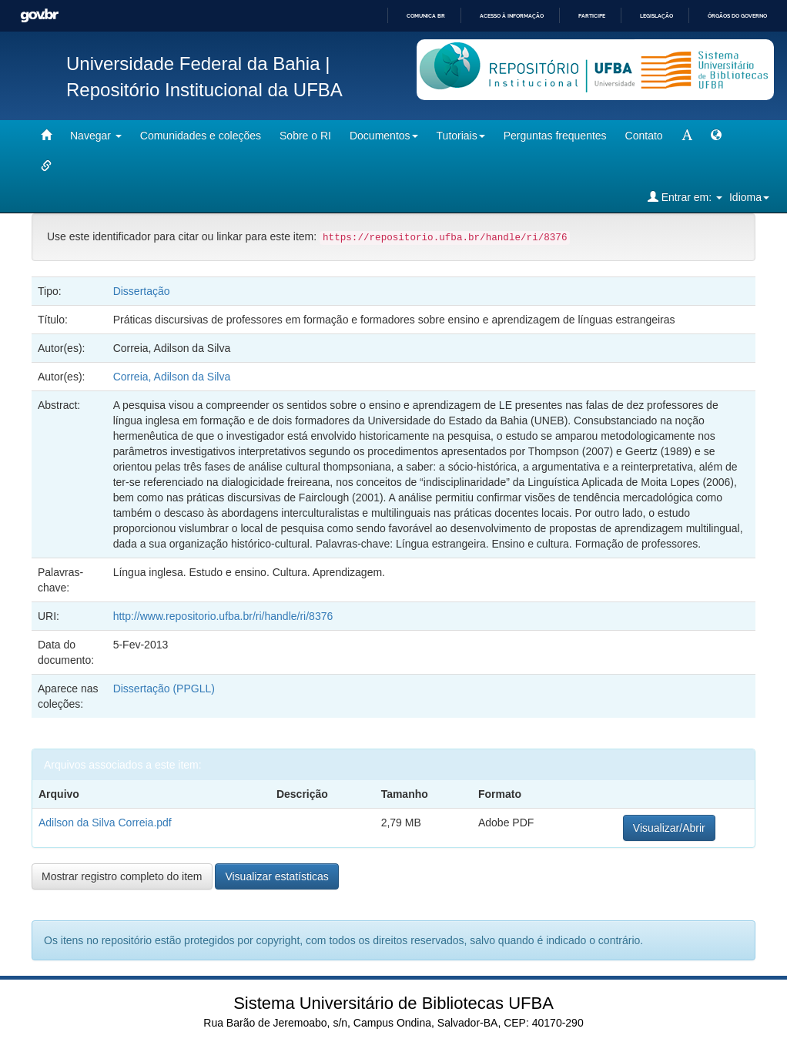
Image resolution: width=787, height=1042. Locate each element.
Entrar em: (685, 196)
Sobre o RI (305, 135)
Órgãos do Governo (737, 15)
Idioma (749, 197)
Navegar (96, 135)
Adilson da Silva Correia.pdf (105, 822)
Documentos (384, 135)
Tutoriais (461, 135)
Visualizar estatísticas (276, 876)
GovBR (39, 15)
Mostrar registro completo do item (122, 876)
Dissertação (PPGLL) (164, 688)
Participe (591, 15)
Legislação (656, 15)
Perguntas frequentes (555, 135)
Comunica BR (426, 15)
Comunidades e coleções (200, 135)
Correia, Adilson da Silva (172, 376)
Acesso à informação (512, 15)
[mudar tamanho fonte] (687, 135)
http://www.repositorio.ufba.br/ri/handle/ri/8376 (223, 616)
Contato (644, 135)
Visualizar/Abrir (669, 828)
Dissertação (141, 291)
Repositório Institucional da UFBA (204, 89)
